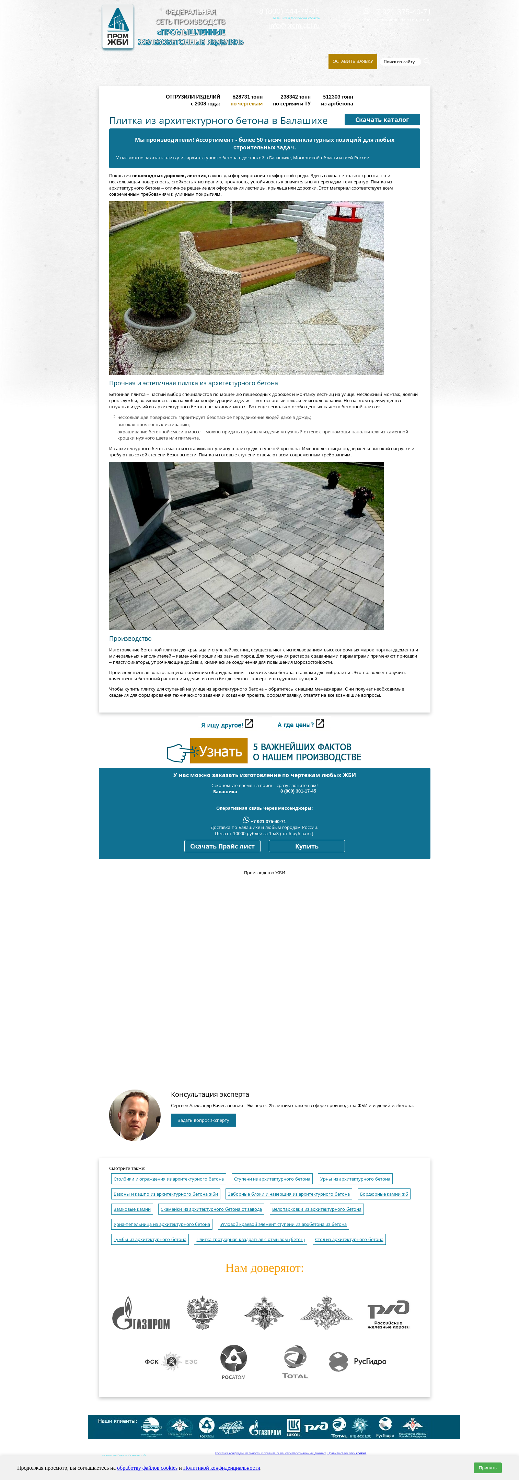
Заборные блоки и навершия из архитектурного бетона (289, 1194)
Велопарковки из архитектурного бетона (316, 1209)
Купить (307, 846)
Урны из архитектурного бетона (355, 1179)
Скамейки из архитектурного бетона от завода (211, 1209)
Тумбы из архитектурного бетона (150, 1239)
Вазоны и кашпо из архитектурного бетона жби (166, 1194)
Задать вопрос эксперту (203, 1120)
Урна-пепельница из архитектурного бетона (162, 1224)
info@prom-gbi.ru (294, 25)
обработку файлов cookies (147, 1468)
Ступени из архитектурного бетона (272, 1179)
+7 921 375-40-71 (397, 12)
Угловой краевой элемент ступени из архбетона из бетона (283, 1224)
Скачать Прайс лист (222, 846)
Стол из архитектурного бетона (349, 1239)
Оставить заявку (353, 61)
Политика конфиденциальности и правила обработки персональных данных (270, 1453)
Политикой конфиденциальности (222, 1468)
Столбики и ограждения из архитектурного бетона (169, 1179)
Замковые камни (132, 1209)
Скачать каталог (382, 119)
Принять (488, 1467)
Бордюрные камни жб (384, 1194)
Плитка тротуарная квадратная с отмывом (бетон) (250, 1239)
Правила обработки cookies (347, 1453)
